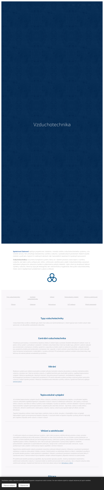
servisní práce (17, 381)
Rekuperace (52, 304)
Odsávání (32, 304)
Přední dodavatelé (90, 304)
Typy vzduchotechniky (13, 297)
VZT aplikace (71, 304)
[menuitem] (83, 5)
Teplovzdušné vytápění (71, 297)
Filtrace (13, 304)
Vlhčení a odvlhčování (90, 297)
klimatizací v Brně (67, 463)
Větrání (52, 297)
